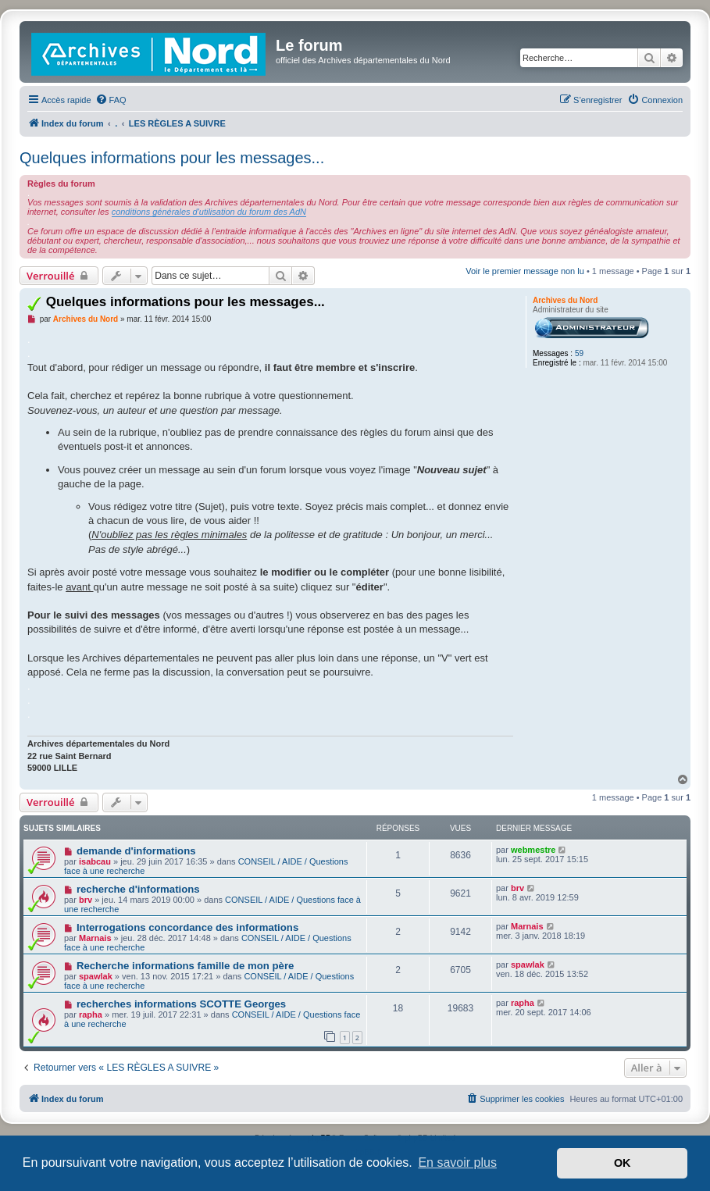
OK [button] (622, 1163)
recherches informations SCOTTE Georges (181, 1004)
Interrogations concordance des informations (187, 927)
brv (85, 899)
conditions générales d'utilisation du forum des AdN (209, 211)
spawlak (95, 976)
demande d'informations (136, 851)
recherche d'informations (138, 889)
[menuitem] (111, 100)
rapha (90, 1014)
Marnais (95, 938)
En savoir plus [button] (457, 1162)
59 (579, 353)
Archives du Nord (565, 300)
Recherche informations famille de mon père (185, 966)
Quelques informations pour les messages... (172, 157)
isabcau (95, 861)
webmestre (533, 849)
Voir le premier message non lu (525, 271)
